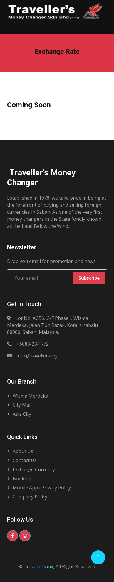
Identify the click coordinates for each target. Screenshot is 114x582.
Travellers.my (38, 566)
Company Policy (30, 496)
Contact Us (25, 460)
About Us (23, 451)
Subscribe (89, 278)
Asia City (22, 414)
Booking (22, 478)
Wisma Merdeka (30, 396)
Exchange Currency (34, 469)
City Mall (22, 405)
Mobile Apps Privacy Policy (42, 487)
